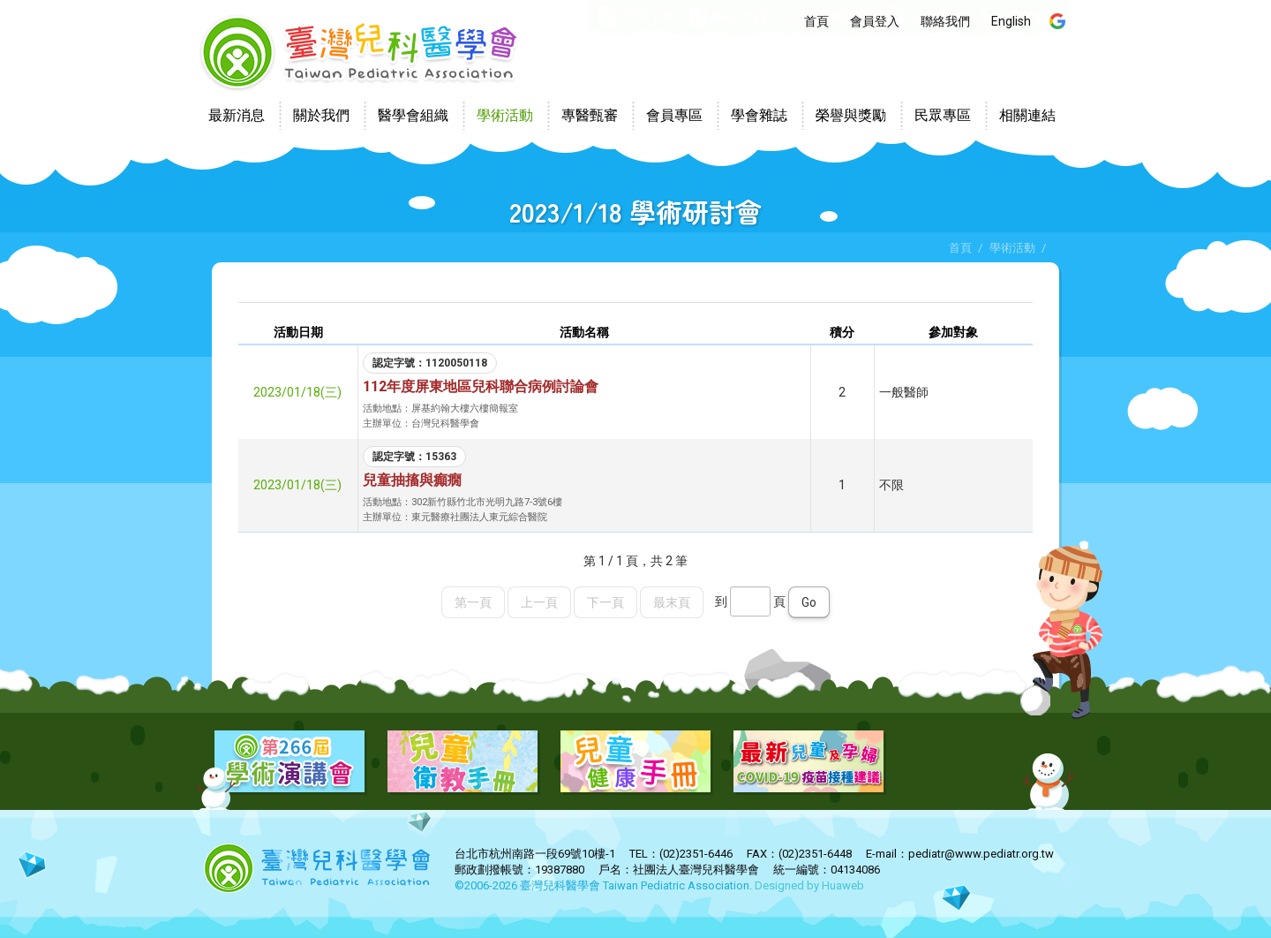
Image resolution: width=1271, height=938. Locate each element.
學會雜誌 (759, 115)
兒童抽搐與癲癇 (412, 480)
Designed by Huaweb (809, 885)
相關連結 (1027, 115)
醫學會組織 (413, 115)
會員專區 (674, 115)
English (1011, 21)
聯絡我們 (945, 21)
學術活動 (505, 115)
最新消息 (236, 115)
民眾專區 (942, 115)
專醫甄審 (589, 115)
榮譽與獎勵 (851, 115)
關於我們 (321, 115)
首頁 (816, 21)
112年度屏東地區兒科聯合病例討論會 (480, 386)
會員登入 (874, 21)
